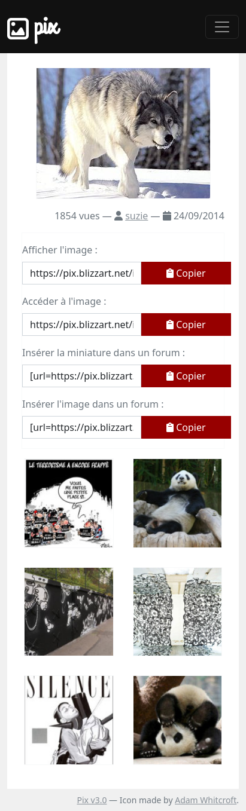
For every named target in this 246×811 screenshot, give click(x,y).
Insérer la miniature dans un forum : (103, 352)
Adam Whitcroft (205, 800)
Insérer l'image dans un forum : (92, 404)
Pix (32, 27)
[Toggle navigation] (222, 27)
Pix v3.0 (92, 800)
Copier (186, 273)
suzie (136, 215)
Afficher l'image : (60, 249)
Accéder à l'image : (64, 301)
